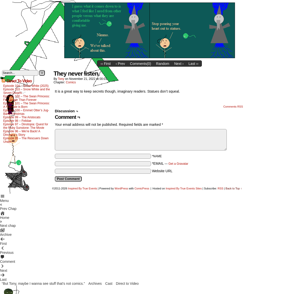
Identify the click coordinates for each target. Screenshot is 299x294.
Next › (178, 64)
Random (162, 64)
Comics (71, 82)
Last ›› (194, 64)
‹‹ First (106, 64)
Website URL (162, 171)
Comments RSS (233, 106)
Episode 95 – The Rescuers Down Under (26, 140)
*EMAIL (170, 163)
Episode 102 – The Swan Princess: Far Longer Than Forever (26, 98)
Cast (108, 284)
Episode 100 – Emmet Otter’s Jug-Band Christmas (26, 112)
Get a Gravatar (178, 163)
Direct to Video (127, 284)
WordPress (121, 188)
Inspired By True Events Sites (184, 188)
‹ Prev (120, 64)
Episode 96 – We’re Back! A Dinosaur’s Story (21, 133)
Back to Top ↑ (233, 188)
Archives (95, 284)
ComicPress (142, 188)
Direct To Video (19, 81)
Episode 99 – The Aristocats (21, 117)
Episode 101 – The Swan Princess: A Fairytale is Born (26, 105)
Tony (61, 79)
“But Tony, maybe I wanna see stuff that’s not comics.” (43, 284)
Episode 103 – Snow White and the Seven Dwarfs (26, 91)
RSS (220, 188)
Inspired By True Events (82, 188)
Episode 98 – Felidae (17, 121)
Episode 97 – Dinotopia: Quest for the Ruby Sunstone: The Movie (25, 126)
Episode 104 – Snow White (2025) (26, 86)
